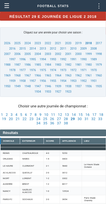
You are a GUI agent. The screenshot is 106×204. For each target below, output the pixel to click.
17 (94, 114)
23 (31, 119)
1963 (68, 75)
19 (4, 119)
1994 (43, 59)
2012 (53, 48)
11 (53, 114)
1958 (22, 80)
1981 (78, 64)
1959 (12, 80)
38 (66, 123)
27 (59, 119)
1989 (93, 59)
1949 (17, 86)
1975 (43, 70)
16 (87, 114)
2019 (78, 43)
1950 (7, 86)
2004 (37, 54)
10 (46, 114)
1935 (99, 86)
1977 (22, 70)
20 (11, 119)
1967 (27, 75)
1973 (63, 70)
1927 (58, 91)
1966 (37, 75)
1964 (58, 75)
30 (79, 119)
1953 (73, 80)
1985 (37, 64)
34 (38, 123)
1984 (48, 64)
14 (74, 114)
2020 (68, 43)
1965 (48, 75)
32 (93, 119)
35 (45, 123)
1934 (37, 91)
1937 (78, 86)
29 (73, 119)
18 (101, 114)
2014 (32, 48)
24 (38, 119)
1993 (53, 59)
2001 (68, 54)
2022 (48, 43)
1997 (12, 59)
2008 (93, 48)
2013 (43, 48)
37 (59, 123)
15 (81, 114)
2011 (63, 48)
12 (60, 114)
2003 (48, 54)
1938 (68, 86)
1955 (53, 80)
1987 (17, 64)
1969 (7, 75)
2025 (17, 43)
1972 (73, 70)
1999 (88, 54)
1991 (73, 59)
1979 (99, 64)
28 (66, 119)
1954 (63, 80)
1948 (27, 86)
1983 (58, 64)
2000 (78, 54)
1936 (88, 86)
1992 (63, 59)
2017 (99, 43)
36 (52, 123)
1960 (99, 75)
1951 (93, 80)
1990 (83, 59)
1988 (7, 64)
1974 (53, 70)
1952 (83, 80)
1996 (22, 59)
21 (18, 119)
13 (67, 114)
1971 (83, 70)
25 (45, 119)
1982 (68, 64)
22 (25, 119)
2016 (12, 48)
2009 (83, 48)
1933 (48, 91)
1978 (12, 70)
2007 (7, 54)
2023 (37, 43)
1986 (27, 64)
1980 (88, 64)
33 (100, 119)
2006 (17, 54)
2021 (58, 43)
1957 (32, 80)
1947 (37, 86)
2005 (27, 54)
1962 (78, 75)
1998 (99, 54)
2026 (7, 43)
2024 (27, 43)
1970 (93, 70)
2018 (88, 43)
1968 (17, 75)
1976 (32, 70)
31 (87, 119)
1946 (48, 86)
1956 (43, 80)
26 (52, 119)
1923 (68, 91)
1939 (58, 86)
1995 (32, 59)
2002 (58, 54)
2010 (73, 48)
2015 (22, 48)
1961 (88, 75)
